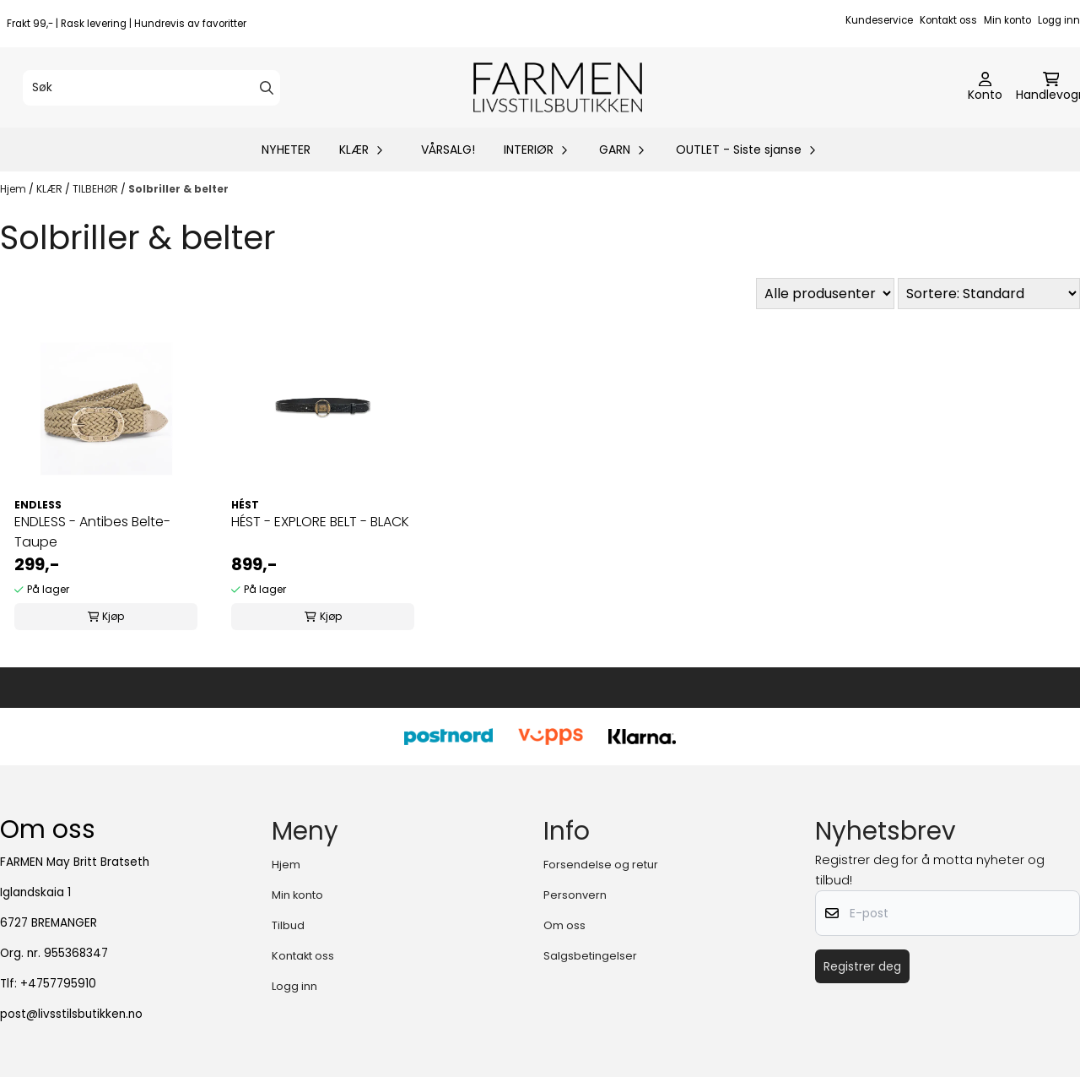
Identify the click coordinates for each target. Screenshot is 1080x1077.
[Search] (266, 88)
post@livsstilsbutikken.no (71, 1014)
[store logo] (557, 87)
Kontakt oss (948, 20)
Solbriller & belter (178, 189)
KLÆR (50, 189)
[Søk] (151, 88)
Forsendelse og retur (600, 864)
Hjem (14, 189)
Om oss (564, 925)
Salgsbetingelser (590, 956)
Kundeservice (879, 20)
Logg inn (1059, 20)
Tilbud (288, 925)
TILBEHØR (97, 189)
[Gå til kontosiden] (985, 88)
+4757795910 (58, 984)
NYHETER (286, 149)
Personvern (575, 895)
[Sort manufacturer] (825, 293)
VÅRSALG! (448, 149)
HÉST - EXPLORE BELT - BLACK (320, 521)
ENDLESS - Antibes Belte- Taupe (92, 532)
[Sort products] (989, 293)
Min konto (1007, 20)
